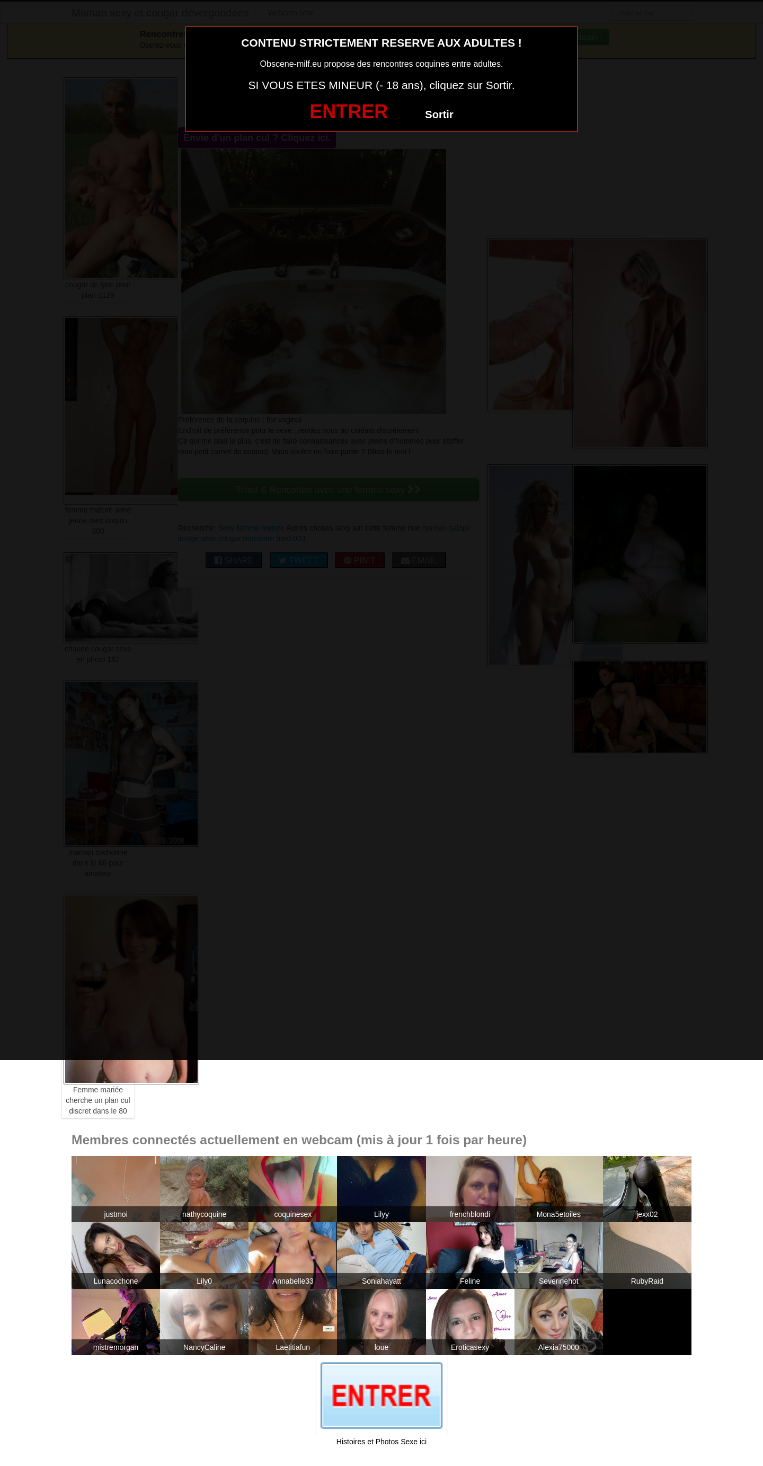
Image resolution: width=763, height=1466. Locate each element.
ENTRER (348, 111)
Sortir (439, 114)
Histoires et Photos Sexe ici (381, 1441)
